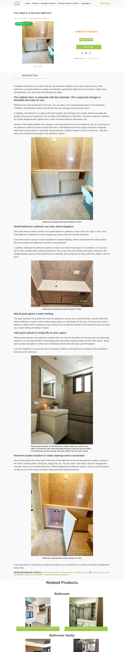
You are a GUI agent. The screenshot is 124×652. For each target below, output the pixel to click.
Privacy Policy (96, 634)
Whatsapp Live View (24, 23)
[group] (38, 42)
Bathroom (26, 18)
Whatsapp (104, 3)
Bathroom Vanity (94, 59)
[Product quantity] (73, 48)
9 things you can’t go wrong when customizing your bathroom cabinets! (61, 513)
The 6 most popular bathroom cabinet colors (69, 512)
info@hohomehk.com (96, 621)
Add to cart (89, 48)
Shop (20, 18)
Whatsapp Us (96, 625)
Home (15, 18)
